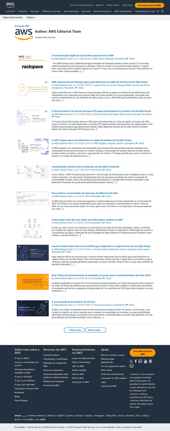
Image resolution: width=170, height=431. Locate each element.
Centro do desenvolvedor (83, 358)
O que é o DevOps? (23, 376)
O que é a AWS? (22, 358)
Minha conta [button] (113, 5)
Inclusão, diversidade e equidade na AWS (25, 371)
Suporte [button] (100, 5)
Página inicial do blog (12, 17)
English (60, 415)
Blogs (17, 396)
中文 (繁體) (40, 419)
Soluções (34, 11)
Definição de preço (51, 11)
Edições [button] (31, 17)
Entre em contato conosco (81, 5)
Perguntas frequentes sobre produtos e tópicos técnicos (55, 376)
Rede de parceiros (102, 11)
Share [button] (130, 58)
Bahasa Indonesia (37, 415)
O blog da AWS (22, 26)
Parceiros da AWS (51, 385)
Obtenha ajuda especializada (107, 360)
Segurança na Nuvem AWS (27, 388)
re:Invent (10, 11)
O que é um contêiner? (25, 380)
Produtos (22, 11)
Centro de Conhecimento (112, 374)
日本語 (145, 415)
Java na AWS (78, 374)
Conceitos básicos (51, 355)
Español (69, 415)
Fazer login (127, 5)
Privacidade (20, 427)
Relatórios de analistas (53, 381)
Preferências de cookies (53, 427)
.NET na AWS (78, 366)
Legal (103, 382)
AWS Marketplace (123, 11)
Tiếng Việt (111, 415)
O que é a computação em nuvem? (27, 364)
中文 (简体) (28, 419)
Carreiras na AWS (109, 386)
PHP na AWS (78, 378)
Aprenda (86, 11)
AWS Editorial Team (63, 58)
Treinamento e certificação (55, 359)
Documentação (71, 11)
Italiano (88, 415)
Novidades (19, 392)
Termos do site (34, 427)
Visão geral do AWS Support (114, 378)
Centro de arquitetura (53, 370)
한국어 (18, 419)
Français (79, 415)
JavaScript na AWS (80, 382)
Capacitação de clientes (146, 11)
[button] (149, 5)
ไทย (138, 415)
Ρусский (130, 415)
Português (99, 415)
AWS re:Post (106, 370)
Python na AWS (79, 370)
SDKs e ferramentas (81, 362)
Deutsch (51, 415)
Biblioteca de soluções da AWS (54, 364)
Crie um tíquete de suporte (113, 366)
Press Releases (21, 400)
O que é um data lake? (25, 384)
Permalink (119, 58)
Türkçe (121, 415)
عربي (24, 415)
